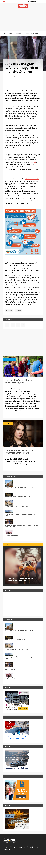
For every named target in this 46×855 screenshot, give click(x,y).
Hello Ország (11, 77)
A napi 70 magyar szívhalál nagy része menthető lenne (21, 67)
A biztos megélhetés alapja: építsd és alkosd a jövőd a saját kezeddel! (21, 526)
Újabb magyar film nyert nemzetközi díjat (17, 497)
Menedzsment (34, 33)
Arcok (10, 33)
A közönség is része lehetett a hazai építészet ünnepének (19, 488)
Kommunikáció (18, 33)
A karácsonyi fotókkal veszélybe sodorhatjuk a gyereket (20, 579)
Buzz (5, 33)
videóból (33, 162)
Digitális (26, 33)
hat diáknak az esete (32, 179)
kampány (18, 310)
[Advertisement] (23, 19)
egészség (9, 310)
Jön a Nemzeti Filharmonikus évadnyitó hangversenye (19, 451)
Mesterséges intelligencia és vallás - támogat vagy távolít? (20, 514)
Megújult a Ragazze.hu (12, 535)
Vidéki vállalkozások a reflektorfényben (17, 506)
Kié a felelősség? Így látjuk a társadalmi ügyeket (18, 381)
